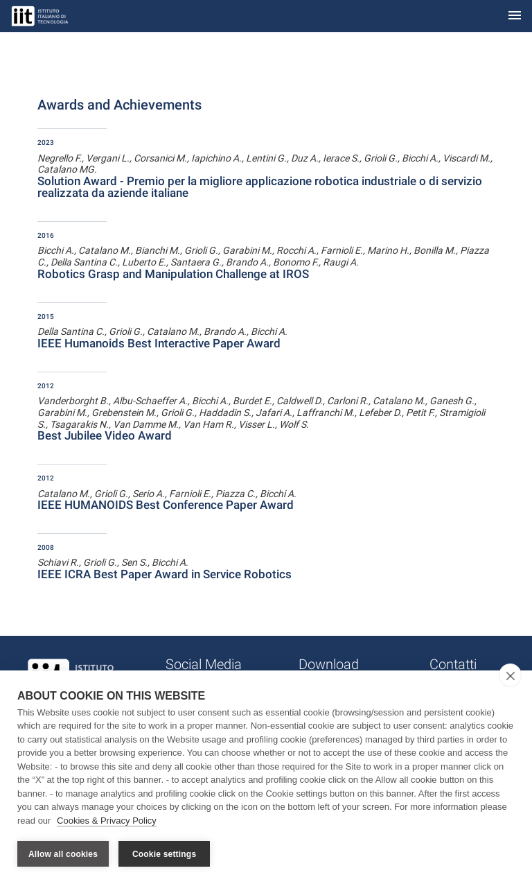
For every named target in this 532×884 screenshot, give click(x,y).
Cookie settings (164, 854)
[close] (510, 675)
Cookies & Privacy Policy (107, 820)
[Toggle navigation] (514, 16)
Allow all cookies (63, 854)
